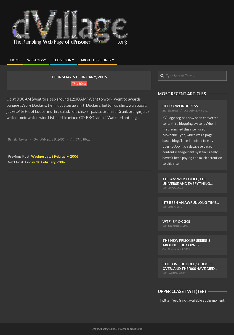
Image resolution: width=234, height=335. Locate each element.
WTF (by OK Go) (176, 221)
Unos (112, 328)
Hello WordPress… (181, 106)
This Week (79, 83)
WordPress (136, 328)
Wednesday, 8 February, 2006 (54, 156)
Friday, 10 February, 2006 (45, 162)
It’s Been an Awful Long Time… (190, 202)
